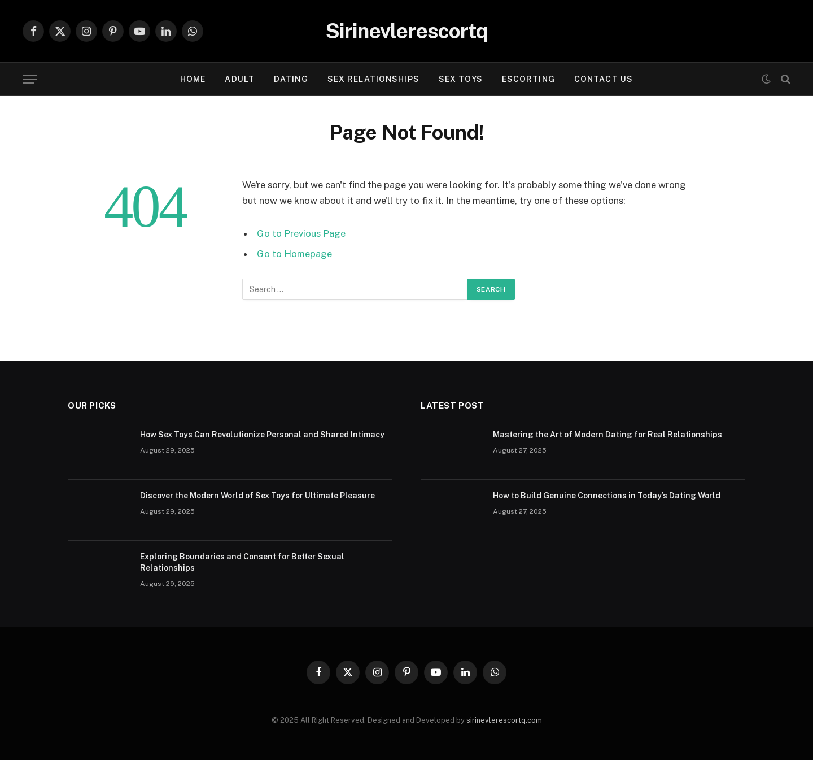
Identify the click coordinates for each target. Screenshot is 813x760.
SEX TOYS (461, 79)
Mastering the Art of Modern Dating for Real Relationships (607, 434)
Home (193, 79)
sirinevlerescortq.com (504, 720)
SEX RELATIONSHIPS (373, 79)
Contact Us (603, 79)
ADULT (240, 79)
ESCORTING (528, 79)
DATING (291, 79)
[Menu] (30, 79)
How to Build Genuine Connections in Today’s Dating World (606, 495)
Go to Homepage (294, 253)
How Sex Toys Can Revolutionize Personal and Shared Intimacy (262, 434)
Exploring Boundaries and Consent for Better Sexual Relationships (242, 562)
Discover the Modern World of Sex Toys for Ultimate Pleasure (257, 495)
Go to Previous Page (301, 233)
